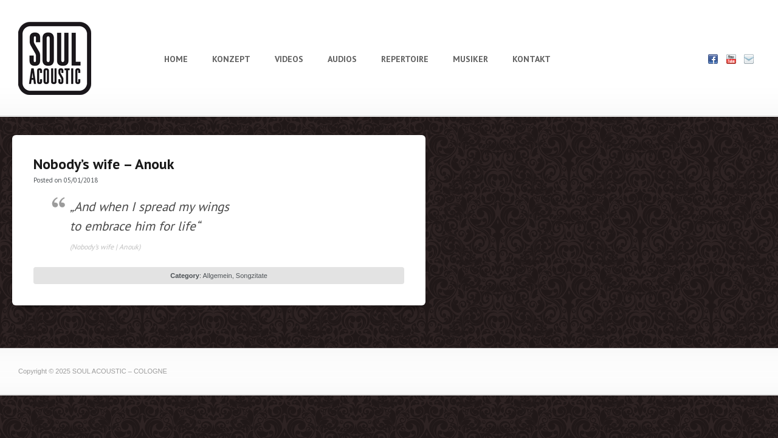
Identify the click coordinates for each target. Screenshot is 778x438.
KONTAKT (531, 59)
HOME (176, 59)
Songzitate (251, 275)
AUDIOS (342, 59)
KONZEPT (231, 59)
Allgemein (217, 275)
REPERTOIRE (405, 59)
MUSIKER (470, 59)
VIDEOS (289, 59)
